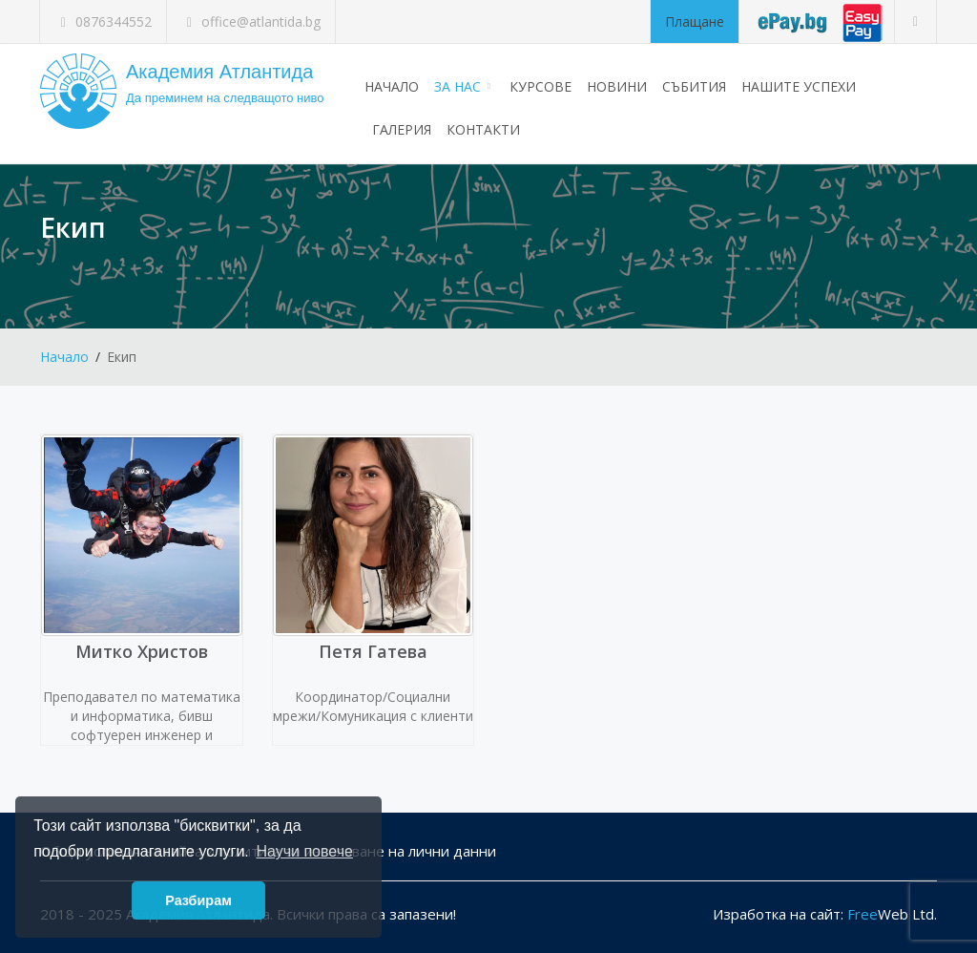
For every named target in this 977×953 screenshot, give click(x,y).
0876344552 (103, 21)
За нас (464, 86)
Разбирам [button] (198, 900)
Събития (694, 86)
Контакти (483, 129)
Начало (391, 86)
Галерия (401, 129)
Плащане (694, 21)
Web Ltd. (892, 913)
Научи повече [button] (304, 851)
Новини (617, 86)
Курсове (540, 86)
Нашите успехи (798, 86)
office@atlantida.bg (251, 21)
